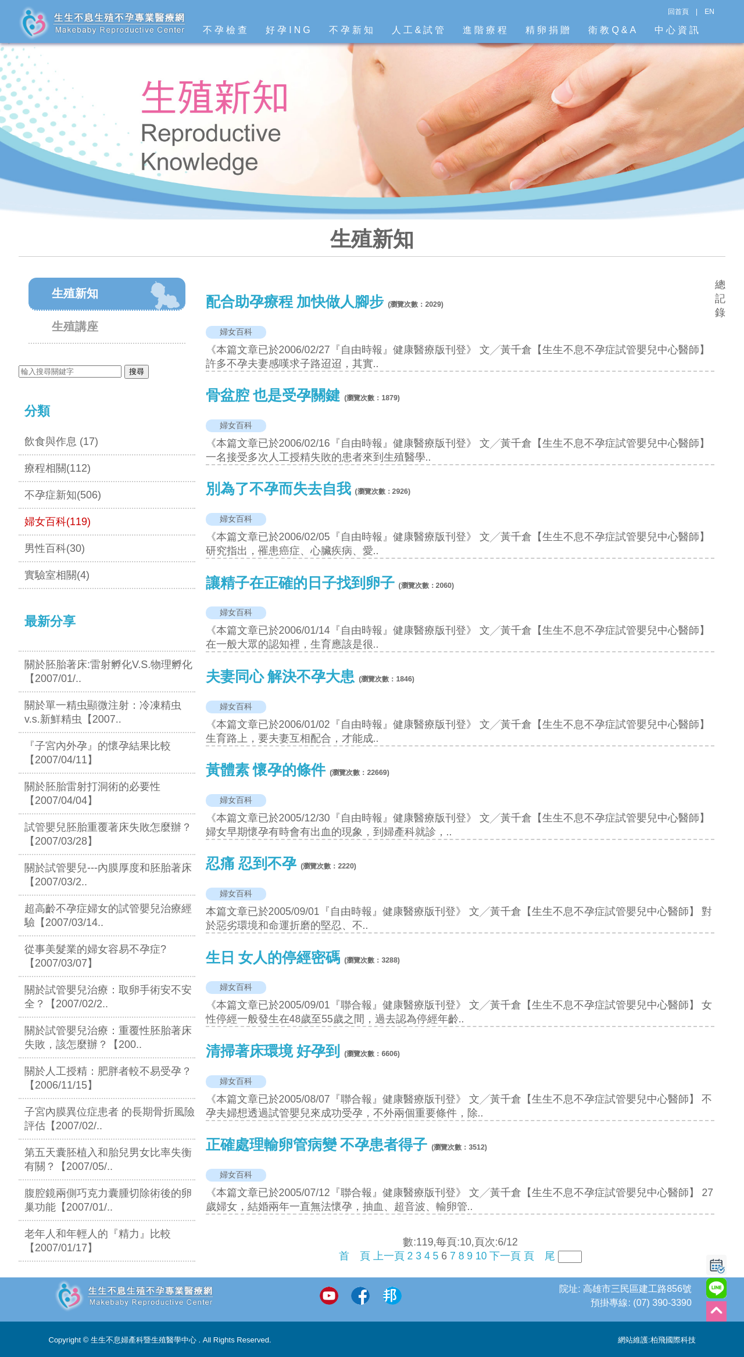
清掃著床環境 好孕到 (273, 1051)
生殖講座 (75, 326)
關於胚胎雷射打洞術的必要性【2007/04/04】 (92, 793)
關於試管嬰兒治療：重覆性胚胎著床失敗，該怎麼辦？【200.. (108, 1037)
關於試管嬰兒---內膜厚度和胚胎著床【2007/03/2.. (108, 875)
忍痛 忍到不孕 (251, 863)
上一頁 (389, 1256)
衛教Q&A (613, 30)
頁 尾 (539, 1256)
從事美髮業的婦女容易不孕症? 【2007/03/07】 (95, 956)
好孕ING (289, 30)
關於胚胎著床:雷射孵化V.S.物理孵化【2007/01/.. (108, 671)
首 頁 (354, 1256)
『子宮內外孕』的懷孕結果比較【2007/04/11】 (97, 753)
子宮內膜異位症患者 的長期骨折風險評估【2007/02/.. (109, 1119)
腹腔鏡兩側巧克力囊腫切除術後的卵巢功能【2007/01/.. (108, 1200)
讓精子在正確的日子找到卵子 (300, 583)
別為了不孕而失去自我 (278, 489)
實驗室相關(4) (57, 575)
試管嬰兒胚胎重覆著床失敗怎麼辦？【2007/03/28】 (108, 834)
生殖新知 (75, 293)
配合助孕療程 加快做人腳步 (295, 302)
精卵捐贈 (548, 30)
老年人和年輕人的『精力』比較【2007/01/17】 (97, 1241)
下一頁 (505, 1256)
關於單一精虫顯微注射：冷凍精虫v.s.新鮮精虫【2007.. (102, 712)
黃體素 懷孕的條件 (266, 770)
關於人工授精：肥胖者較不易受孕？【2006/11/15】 (108, 1078)
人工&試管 (419, 30)
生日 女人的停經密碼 (275, 957)
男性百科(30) (54, 548)
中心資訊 (677, 30)
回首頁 (678, 12)
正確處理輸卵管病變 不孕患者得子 (317, 1145)
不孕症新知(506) (62, 495)
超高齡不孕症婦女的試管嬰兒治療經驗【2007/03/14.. (108, 915)
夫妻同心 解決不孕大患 (280, 676)
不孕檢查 (226, 30)
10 (481, 1256)
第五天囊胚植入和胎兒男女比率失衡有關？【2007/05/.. (108, 1159)
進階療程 (486, 30)
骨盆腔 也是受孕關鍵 (273, 395)
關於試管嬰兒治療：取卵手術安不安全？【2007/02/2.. (108, 997)
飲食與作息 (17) (61, 441)
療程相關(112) (57, 468)
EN (709, 12)
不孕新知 (352, 30)
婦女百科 (236, 331)
